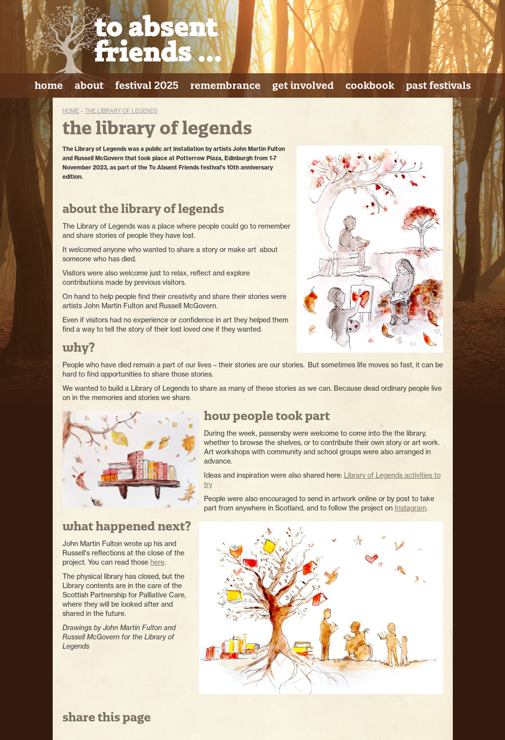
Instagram (410, 508)
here (157, 562)
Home (70, 110)
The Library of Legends (121, 110)
